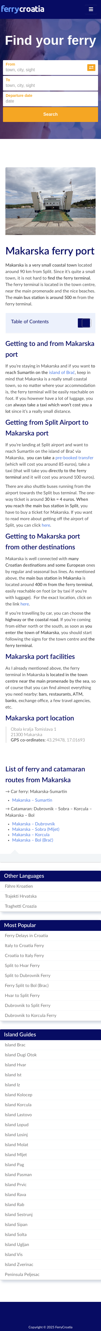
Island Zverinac (19, 1264)
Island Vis (14, 1254)
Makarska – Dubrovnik (33, 824)
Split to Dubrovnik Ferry (27, 975)
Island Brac (15, 1045)
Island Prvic (16, 1185)
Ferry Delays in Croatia (26, 936)
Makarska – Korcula (31, 835)
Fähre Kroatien (19, 886)
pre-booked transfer (74, 458)
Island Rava (15, 1195)
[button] (91, 67)
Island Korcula (18, 1105)
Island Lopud (17, 1125)
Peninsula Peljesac (22, 1274)
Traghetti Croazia (21, 906)
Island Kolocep (18, 1095)
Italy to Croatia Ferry (24, 946)
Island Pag (14, 1165)
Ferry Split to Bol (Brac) (26, 985)
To (8, 80)
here (46, 525)
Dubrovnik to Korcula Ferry (30, 1015)
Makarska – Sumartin (32, 800)
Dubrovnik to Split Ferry (27, 1005)
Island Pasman (18, 1175)
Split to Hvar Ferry (22, 966)
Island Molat (16, 1145)
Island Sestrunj (19, 1215)
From (10, 64)
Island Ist (13, 1075)
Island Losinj (16, 1135)
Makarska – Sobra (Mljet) (35, 829)
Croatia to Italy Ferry (24, 956)
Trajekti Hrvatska (21, 896)
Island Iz (12, 1085)
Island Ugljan (17, 1245)
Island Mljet (16, 1155)
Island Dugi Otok (21, 1055)
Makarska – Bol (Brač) (32, 840)
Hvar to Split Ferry (22, 995)
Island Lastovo (18, 1115)
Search (50, 114)
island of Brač (62, 372)
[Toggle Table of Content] (84, 323)
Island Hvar (15, 1065)
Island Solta (16, 1235)
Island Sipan (16, 1225)
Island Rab (14, 1205)
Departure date (19, 95)
